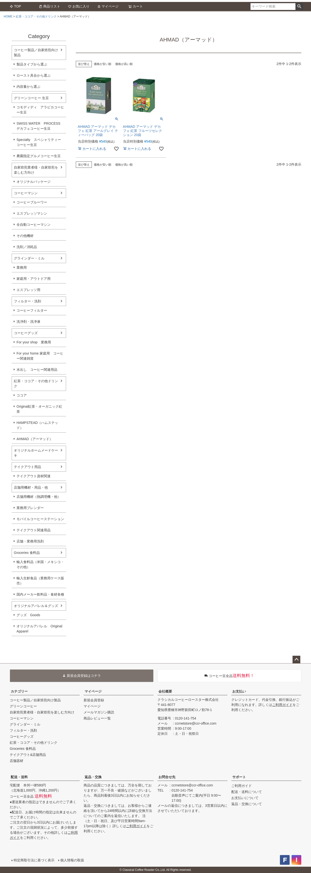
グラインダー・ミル (29, 258)
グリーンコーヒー (23, 706)
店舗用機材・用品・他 (31, 487)
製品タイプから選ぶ (32, 64)
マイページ (108, 6)
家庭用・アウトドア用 (34, 279)
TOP (15, 6)
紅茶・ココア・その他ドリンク (36, 16)
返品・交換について (246, 804)
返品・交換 (93, 777)
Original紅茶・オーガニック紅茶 (39, 408)
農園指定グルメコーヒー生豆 (39, 156)
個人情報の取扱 (72, 860)
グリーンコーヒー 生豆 (31, 98)
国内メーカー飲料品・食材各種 (40, 594)
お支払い (239, 691)
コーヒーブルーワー (32, 202)
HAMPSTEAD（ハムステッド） (37, 425)
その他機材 (25, 236)
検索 (299, 6)
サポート (239, 777)
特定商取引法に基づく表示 (34, 860)
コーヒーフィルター (32, 310)
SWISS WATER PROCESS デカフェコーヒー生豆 (38, 125)
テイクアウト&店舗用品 (28, 755)
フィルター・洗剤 (27, 301)
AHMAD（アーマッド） (35, 439)
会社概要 (165, 691)
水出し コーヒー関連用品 (37, 370)
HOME (8, 16)
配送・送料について (246, 792)
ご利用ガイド (282, 705)
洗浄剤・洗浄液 (28, 321)
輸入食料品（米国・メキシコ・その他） (40, 564)
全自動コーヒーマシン (34, 224)
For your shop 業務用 (34, 342)
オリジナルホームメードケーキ (36, 452)
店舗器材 (16, 761)
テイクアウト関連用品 (34, 530)
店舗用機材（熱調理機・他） (39, 497)
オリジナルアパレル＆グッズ (36, 606)
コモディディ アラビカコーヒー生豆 (40, 109)
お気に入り (78, 6)
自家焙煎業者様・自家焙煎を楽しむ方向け (36, 169)
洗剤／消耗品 (27, 247)
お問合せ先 (166, 777)
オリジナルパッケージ (34, 182)
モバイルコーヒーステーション (40, 519)
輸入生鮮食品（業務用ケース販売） (40, 580)
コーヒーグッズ (26, 333)
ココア (22, 395)
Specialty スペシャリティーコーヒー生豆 (39, 142)
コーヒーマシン (26, 193)
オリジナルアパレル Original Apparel (41, 628)
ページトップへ (296, 659)
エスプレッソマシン (32, 213)
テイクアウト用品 (27, 467)
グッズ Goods (28, 615)
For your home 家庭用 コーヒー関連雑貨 (40, 355)
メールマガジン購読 (99, 712)
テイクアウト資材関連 (34, 476)
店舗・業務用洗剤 (30, 541)
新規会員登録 (94, 700)
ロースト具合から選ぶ (34, 75)
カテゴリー (19, 691)
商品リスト (49, 6)
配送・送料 (19, 777)
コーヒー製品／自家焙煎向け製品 (36, 52)
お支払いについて (245, 798)
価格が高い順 (124, 64)
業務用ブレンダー (30, 508)
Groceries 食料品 (27, 553)
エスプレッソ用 (28, 290)
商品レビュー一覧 (97, 718)
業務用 (22, 267)
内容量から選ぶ (28, 87)
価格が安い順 (102, 64)
